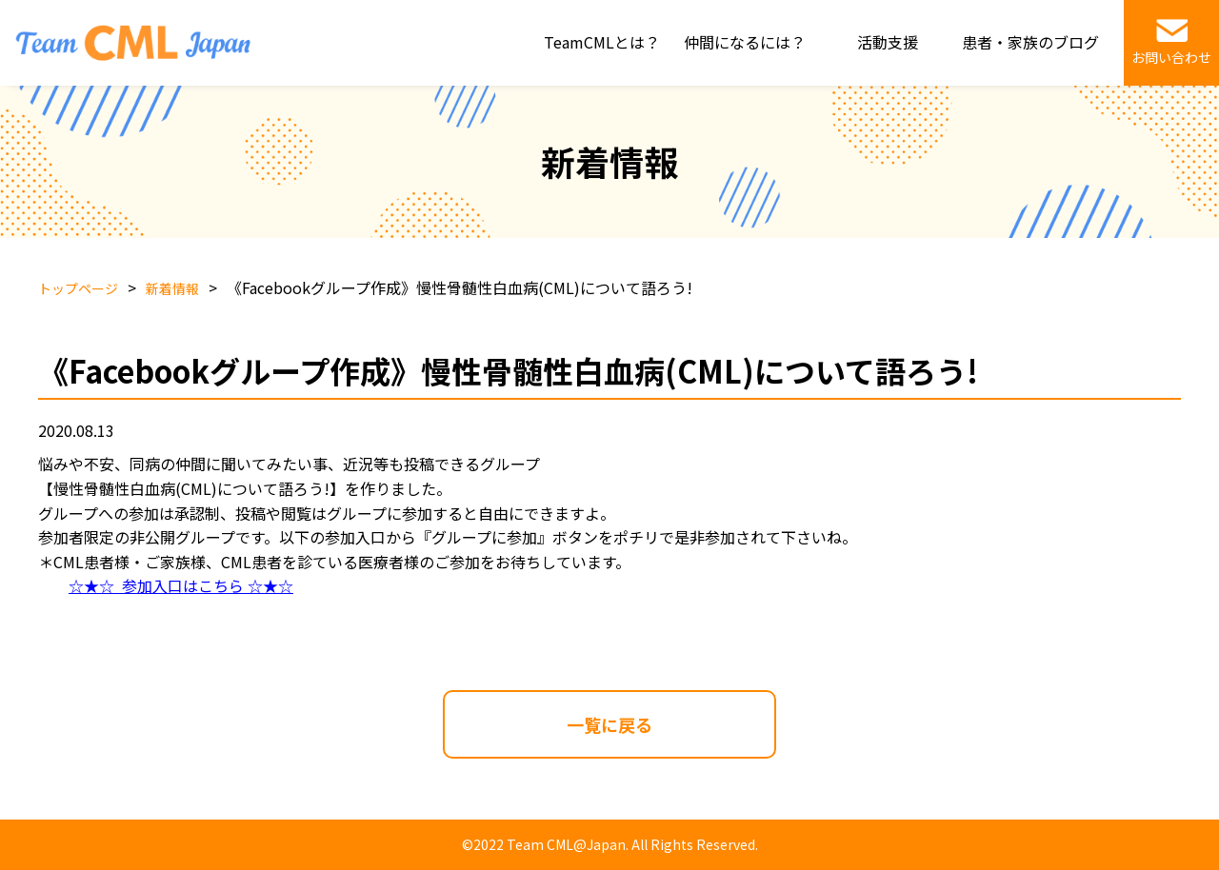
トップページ (78, 288)
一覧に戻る (609, 724)
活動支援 (887, 41)
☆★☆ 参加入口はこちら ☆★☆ (181, 585)
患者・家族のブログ (1030, 41)
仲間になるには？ (745, 41)
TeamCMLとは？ (602, 41)
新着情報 (172, 288)
